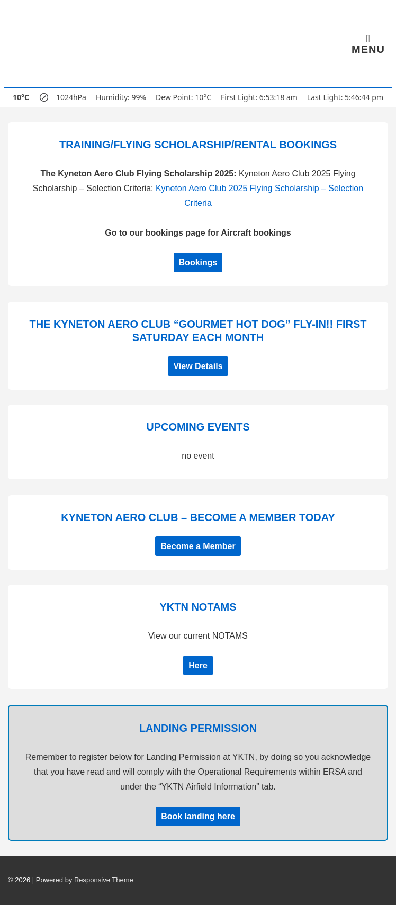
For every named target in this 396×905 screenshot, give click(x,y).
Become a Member (197, 546)
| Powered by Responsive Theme (82, 880)
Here (198, 665)
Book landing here (198, 816)
